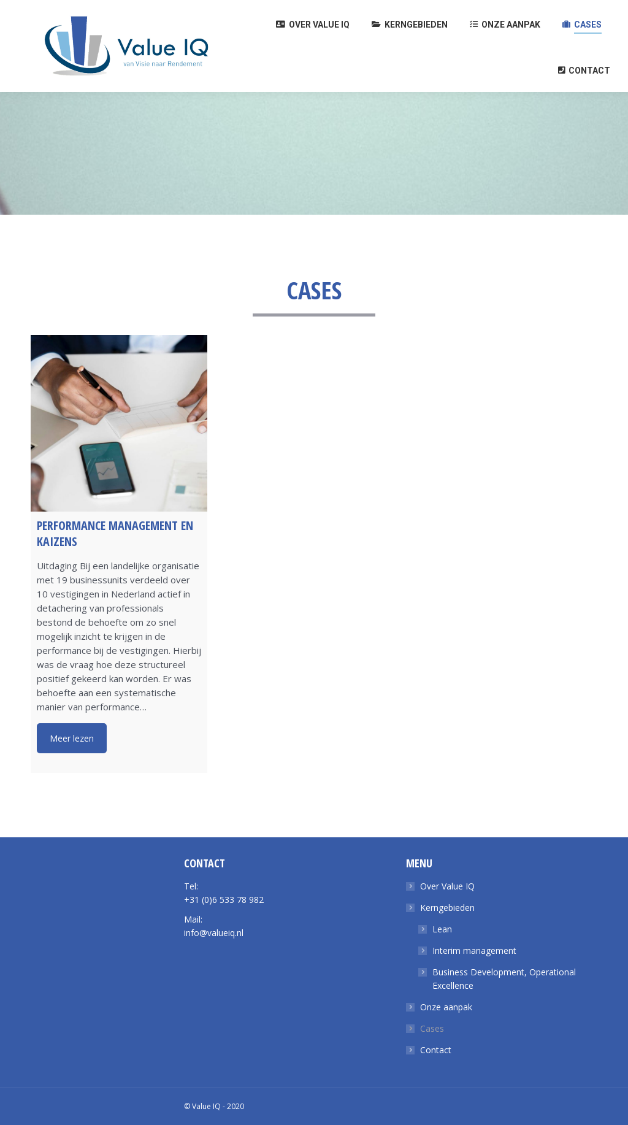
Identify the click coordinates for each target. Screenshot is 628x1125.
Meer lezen (72, 738)
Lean (442, 929)
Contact (435, 1050)
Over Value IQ (447, 886)
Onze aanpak (446, 1007)
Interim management (474, 950)
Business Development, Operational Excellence (504, 978)
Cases (432, 1028)
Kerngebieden (447, 907)
